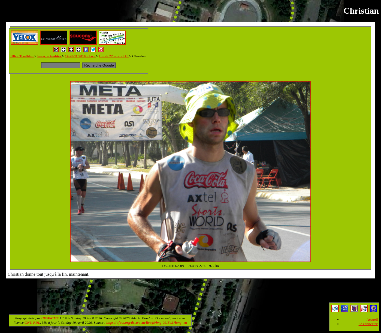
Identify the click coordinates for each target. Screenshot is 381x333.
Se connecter (368, 324)
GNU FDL (32, 322)
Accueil (372, 319)
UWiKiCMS (50, 318)
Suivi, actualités (49, 56)
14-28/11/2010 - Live (80, 56)
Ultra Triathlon (22, 56)
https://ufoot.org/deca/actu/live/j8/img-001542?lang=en (146, 322)
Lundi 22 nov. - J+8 (114, 56)
